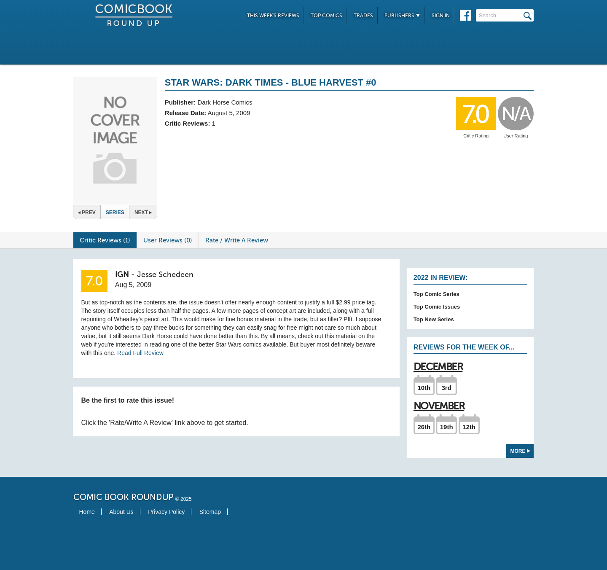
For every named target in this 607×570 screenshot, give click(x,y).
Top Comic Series (436, 294)
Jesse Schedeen (165, 274)
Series (115, 212)
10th (423, 387)
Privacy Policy (166, 511)
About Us (121, 511)
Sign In (441, 16)
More (520, 451)
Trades (363, 16)
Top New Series (434, 319)
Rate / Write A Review (236, 240)
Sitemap (210, 511)
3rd (446, 387)
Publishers (402, 16)
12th (468, 426)
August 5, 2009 (229, 112)
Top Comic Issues (437, 307)
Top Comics (326, 16)
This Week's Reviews (273, 16)
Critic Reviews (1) (105, 240)
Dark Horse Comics (224, 102)
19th (446, 426)
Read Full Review (140, 353)
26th (423, 426)
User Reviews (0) (167, 240)
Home (87, 511)
